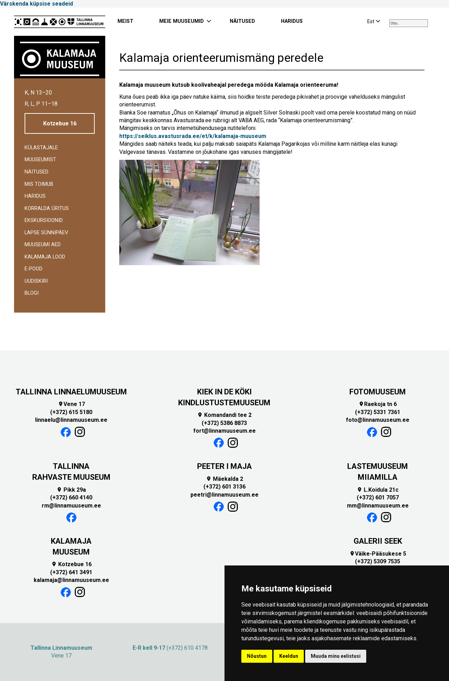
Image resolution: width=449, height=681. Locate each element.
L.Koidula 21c (377, 489)
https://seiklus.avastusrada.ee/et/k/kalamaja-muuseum (192, 136)
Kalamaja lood (45, 257)
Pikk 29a (71, 489)
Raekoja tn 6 (377, 404)
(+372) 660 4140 (71, 497)
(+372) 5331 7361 (377, 412)
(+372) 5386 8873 (224, 423)
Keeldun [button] (288, 656)
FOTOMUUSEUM (377, 391)
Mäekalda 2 (224, 479)
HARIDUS (292, 21)
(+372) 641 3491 (71, 572)
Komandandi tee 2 (224, 415)
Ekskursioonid (44, 220)
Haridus (35, 196)
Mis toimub (39, 184)
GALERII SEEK (378, 541)
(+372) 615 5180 (71, 412)
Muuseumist (40, 160)
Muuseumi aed (43, 245)
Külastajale (41, 148)
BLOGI (32, 293)
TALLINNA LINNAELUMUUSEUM (71, 391)
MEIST (125, 21)
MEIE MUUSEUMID (181, 21)
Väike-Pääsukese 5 (377, 553)
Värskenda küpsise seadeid (36, 3)
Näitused (36, 172)
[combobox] (408, 23)
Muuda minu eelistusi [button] (336, 656)
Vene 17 (71, 404)
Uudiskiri (36, 281)
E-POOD (33, 269)
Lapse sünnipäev (46, 233)
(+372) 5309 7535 (377, 561)
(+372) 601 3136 (224, 486)
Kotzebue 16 (59, 123)
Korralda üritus (47, 208)
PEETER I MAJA (224, 466)
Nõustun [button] (257, 656)
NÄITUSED (242, 21)
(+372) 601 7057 (378, 497)
